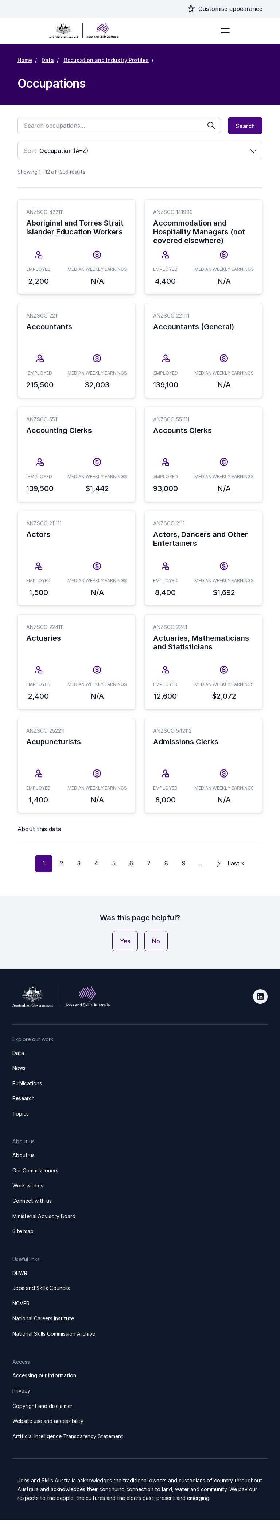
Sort (30, 150)
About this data (39, 833)
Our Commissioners (35, 1174)
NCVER (21, 1307)
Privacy (21, 1394)
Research (23, 1102)
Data (48, 60)
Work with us (27, 1189)
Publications (27, 1087)
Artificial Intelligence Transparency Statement (67, 1440)
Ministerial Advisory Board (43, 1220)
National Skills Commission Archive (53, 1338)
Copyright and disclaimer (42, 1409)
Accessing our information (44, 1379)
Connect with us (32, 1205)
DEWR (19, 1277)
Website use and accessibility (47, 1425)
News (19, 1072)
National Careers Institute (43, 1322)
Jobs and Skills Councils (41, 1292)
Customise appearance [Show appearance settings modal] (230, 8)
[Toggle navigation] (225, 31)
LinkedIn (260, 1000)
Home (25, 60)
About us (23, 1159)
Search (245, 126)
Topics (20, 1117)
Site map (23, 1235)
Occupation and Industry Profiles (106, 60)
